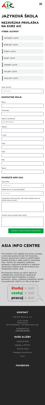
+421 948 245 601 (22, 330)
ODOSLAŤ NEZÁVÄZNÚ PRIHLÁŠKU (26, 231)
